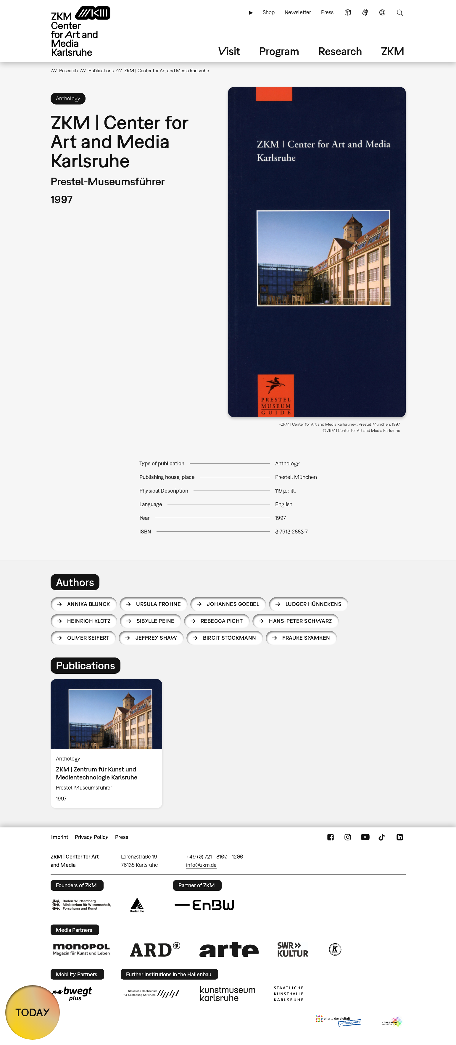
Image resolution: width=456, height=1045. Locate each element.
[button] (317, 252)
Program (279, 51)
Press (327, 12)
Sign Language (365, 12)
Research (340, 51)
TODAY (32, 1012)
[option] (109, 743)
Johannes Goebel (233, 604)
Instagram (348, 837)
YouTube (365, 837)
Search (400, 12)
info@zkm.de (201, 865)
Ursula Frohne (158, 604)
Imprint (59, 837)
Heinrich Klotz (88, 621)
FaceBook (330, 837)
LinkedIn (400, 837)
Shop (269, 12)
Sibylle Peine (156, 621)
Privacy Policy (92, 837)
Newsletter (298, 12)
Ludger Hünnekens (313, 604)
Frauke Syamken (306, 638)
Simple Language (348, 12)
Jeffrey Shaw (156, 638)
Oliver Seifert (88, 638)
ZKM (392, 51)
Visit (229, 51)
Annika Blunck (88, 604)
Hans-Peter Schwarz (300, 621)
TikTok (382, 837)
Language (382, 12)
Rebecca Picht (222, 621)
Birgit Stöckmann (229, 638)
